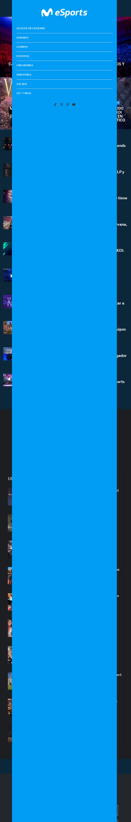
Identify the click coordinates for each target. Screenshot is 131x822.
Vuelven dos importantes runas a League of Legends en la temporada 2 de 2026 (79, 148)
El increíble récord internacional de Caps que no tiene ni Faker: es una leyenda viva (80, 200)
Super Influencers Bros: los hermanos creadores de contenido (78, 598)
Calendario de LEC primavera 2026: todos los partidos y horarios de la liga (66, 66)
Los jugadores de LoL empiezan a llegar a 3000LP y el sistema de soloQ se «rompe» (78, 174)
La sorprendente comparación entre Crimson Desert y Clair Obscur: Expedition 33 (80, 677)
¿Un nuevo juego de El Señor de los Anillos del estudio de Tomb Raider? (75, 545)
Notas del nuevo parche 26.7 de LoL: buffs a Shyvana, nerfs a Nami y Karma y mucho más (80, 227)
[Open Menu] (113, 8)
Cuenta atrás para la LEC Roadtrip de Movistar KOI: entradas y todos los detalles (78, 253)
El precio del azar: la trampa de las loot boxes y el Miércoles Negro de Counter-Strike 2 (78, 493)
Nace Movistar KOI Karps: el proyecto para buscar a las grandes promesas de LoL (78, 305)
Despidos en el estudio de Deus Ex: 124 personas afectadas (77, 730)
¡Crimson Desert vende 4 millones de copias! (74, 516)
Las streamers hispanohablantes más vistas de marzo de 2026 (75, 624)
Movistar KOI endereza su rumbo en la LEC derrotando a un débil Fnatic (33, 114)
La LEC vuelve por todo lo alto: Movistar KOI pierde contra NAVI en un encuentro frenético (100, 114)
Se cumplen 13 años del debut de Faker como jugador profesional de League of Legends (80, 358)
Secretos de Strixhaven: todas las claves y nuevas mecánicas (77, 703)
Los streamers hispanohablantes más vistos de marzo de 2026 (75, 651)
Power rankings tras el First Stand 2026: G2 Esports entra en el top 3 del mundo (78, 384)
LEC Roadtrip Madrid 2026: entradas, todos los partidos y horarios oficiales (74, 279)
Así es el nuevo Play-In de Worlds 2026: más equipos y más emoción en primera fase (79, 331)
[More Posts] (65, 401)
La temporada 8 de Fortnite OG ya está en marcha (78, 569)
